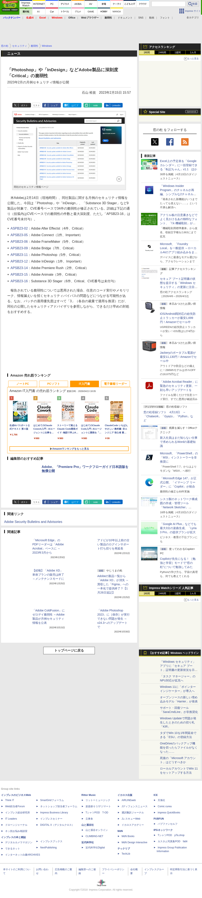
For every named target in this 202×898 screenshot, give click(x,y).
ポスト (24, 105)
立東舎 (89, 818)
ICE (156, 795)
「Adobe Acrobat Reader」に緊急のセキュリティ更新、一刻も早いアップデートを (179, 386)
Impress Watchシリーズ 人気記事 (171, 588)
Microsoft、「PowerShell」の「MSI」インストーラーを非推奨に (179, 457)
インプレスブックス (51, 841)
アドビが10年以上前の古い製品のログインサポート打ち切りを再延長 (113, 544)
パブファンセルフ (167, 823)
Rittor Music (88, 795)
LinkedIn (116, 105)
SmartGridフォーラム (52, 800)
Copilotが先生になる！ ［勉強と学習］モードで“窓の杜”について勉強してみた (178, 563)
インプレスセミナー (51, 818)
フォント (165, 17)
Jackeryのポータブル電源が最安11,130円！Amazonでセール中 (178, 357)
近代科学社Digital (95, 847)
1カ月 (193, 52)
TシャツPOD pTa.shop (171, 835)
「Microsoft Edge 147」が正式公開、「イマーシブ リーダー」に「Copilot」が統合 (178, 482)
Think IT (9, 800)
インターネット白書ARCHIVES (22, 854)
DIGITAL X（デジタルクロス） (57, 824)
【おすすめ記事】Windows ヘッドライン (174, 653)
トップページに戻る (69, 650)
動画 (151, 17)
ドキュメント (125, 17)
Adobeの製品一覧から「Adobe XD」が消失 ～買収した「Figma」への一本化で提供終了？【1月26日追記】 (113, 584)
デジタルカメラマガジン (18, 842)
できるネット (12, 848)
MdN (120, 831)
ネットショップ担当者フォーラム (58, 806)
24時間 (162, 52)
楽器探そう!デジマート (98, 806)
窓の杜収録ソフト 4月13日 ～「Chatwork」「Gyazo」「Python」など (168, 416)
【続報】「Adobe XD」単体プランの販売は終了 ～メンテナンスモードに (48, 574)
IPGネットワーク (163, 830)
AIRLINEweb (129, 800)
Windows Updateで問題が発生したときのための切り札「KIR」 (178, 722)
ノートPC (22, 383)
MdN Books (128, 836)
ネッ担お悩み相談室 (16, 831)
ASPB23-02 (19, 228)
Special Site (157, 112)
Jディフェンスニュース (135, 806)
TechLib (126, 853)
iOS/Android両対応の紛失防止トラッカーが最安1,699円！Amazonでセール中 (178, 318)
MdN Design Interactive (134, 842)
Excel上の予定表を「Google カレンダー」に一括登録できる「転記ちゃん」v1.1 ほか (178, 165)
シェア (54, 105)
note (95, 105)
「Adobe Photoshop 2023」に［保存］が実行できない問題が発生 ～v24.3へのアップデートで (113, 619)
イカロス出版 (124, 795)
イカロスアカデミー (133, 824)
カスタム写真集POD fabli (172, 841)
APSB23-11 (19, 255)
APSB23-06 (19, 241)
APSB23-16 (19, 281)
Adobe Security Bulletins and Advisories (33, 522)
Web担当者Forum (15, 806)
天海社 (161, 800)
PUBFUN (159, 818)
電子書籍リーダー (115, 383)
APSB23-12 (19, 261)
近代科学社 (87, 842)
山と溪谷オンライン (97, 830)
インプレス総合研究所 (17, 812)
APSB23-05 (19, 235)
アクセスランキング (162, 47)
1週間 (178, 52)
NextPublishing (48, 847)
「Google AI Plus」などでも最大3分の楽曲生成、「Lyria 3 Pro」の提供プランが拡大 (178, 528)
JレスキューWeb (131, 818)
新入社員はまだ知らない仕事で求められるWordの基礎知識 (178, 442)
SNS (140, 17)
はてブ (75, 105)
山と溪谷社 (87, 824)
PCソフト (53, 383)
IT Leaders (11, 818)
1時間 (147, 52)
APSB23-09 (19, 248)
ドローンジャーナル (16, 824)
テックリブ (123, 848)
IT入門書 (84, 383)
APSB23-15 (19, 274)
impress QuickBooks (169, 812)
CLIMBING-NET (94, 836)
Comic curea (164, 806)
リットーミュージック (98, 800)
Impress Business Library (54, 812)
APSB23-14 (19, 268)
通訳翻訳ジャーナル (133, 812)
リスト (36, 105)
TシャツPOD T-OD (97, 812)
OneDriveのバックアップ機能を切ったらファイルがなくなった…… (178, 747)
